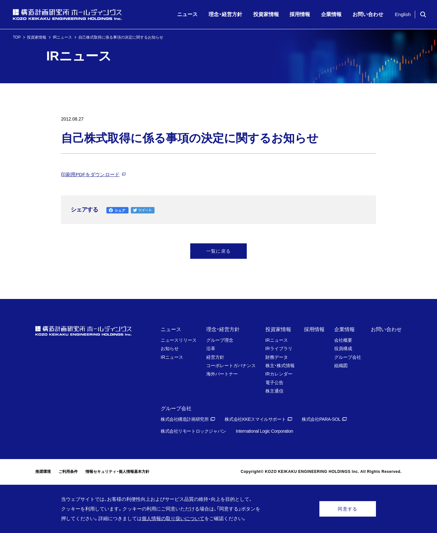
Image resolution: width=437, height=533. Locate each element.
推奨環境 (43, 471)
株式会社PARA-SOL (321, 419)
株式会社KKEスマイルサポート (255, 419)
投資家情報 (36, 37)
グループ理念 (219, 340)
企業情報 (344, 329)
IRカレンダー (278, 373)
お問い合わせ (386, 329)
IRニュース (62, 37)
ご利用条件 (68, 471)
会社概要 (343, 340)
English (403, 14)
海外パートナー (222, 373)
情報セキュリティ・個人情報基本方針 (117, 471)
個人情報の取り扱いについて (173, 518)
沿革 (210, 348)
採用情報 (314, 329)
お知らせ (170, 348)
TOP (17, 37)
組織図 (341, 365)
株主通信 (274, 390)
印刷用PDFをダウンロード (90, 174)
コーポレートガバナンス (231, 365)
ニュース (171, 329)
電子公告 (274, 382)
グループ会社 (347, 357)
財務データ (276, 357)
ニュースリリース (179, 340)
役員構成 (343, 348)
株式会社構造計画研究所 (185, 419)
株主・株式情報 (280, 365)
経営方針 (215, 357)
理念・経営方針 (223, 329)
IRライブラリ (278, 348)
